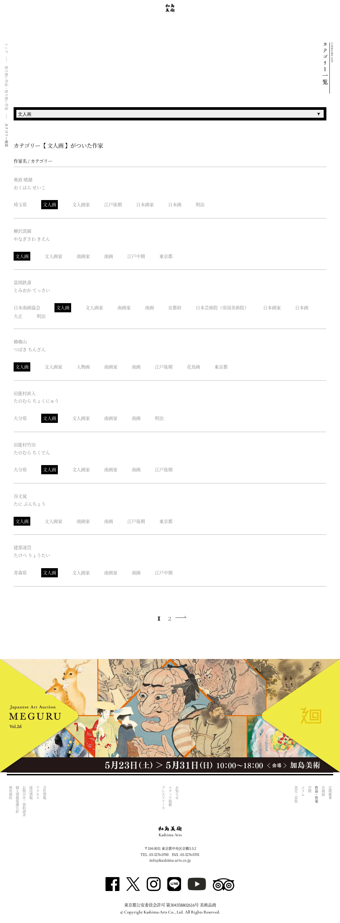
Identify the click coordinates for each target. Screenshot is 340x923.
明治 (200, 204)
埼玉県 (20, 204)
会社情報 (44, 793)
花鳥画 (193, 366)
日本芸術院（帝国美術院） (222, 307)
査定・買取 (295, 794)
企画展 (323, 791)
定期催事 (330, 793)
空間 (309, 789)
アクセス (37, 793)
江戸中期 (136, 256)
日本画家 (145, 204)
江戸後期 (113, 204)
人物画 (83, 366)
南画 (108, 256)
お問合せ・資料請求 (24, 801)
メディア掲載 (170, 796)
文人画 (49, 204)
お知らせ (177, 793)
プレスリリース (163, 798)
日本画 (174, 204)
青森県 (20, 572)
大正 (18, 316)
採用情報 (30, 793)
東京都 (166, 256)
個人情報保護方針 (17, 799)
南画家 (83, 256)
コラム (302, 791)
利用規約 (10, 793)
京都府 (174, 307)
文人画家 (81, 204)
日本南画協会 (27, 307)
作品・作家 (316, 794)
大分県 (20, 418)
